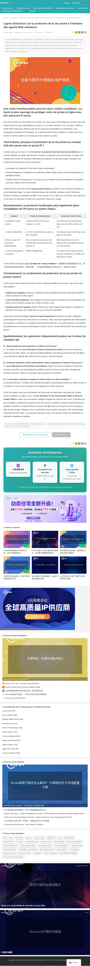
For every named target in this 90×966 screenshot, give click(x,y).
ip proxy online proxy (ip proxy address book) (22, 687)
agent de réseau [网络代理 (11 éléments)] (9, 853)
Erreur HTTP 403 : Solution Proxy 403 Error (22, 684)
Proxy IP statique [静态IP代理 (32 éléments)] (50, 853)
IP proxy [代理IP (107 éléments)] (20, 842)
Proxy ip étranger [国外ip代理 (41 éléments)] (10, 849)
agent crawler (7, 745)
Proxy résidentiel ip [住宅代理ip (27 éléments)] (10, 845)
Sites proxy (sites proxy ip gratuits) (16, 679)
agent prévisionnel (9, 741)
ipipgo (11, 32)
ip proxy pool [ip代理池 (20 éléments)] (39, 838)
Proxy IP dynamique (10, 728)
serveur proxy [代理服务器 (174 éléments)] (46, 842)
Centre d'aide (82, 8)
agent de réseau (8, 749)
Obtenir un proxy (23, 8)
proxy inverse (7, 732)
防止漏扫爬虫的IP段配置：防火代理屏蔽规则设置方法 (25, 810)
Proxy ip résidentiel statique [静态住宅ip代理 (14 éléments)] (14, 857)
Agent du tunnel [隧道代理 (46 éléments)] (24, 853)
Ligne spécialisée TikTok (42, 8)
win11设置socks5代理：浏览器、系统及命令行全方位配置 (26, 821)
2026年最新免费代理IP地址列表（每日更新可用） (24, 691)
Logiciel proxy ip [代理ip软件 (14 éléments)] (32, 842)
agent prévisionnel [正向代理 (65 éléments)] (47, 849)
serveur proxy (7, 724)
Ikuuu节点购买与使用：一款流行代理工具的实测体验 (26, 695)
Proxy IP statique (9, 753)
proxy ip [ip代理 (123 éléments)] (28, 838)
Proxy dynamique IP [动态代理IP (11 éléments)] (61, 845)
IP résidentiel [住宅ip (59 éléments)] (59, 842)
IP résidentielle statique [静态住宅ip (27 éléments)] (68, 853)
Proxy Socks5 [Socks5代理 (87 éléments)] (9, 842)
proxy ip (14, 18)
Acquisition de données (65, 8)
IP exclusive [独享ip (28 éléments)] (74, 849)
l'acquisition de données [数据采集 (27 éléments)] (28, 849)
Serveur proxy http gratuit (15, 698)
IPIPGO (4, 3)
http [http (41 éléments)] (10, 838)
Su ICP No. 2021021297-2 (52, 960)
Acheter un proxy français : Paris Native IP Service (23, 825)
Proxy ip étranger (9, 736)
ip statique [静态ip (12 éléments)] (37, 853)
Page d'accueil (7, 8)
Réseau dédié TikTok (10, 719)
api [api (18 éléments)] (5, 838)
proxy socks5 (7, 715)
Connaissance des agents (12, 11)
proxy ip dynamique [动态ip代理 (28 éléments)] (28, 845)
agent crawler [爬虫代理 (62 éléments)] (62, 849)
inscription (76, 3)
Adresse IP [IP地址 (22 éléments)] (51, 838)
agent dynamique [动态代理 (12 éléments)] (44, 845)
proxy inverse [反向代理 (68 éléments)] (77, 845)
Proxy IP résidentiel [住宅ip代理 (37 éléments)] (74, 842)
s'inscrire (66, 3)
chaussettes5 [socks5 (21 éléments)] (69, 838)
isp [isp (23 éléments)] (60, 838)
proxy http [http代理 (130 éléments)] (18, 838)
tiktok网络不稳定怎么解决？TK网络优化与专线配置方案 (24, 806)
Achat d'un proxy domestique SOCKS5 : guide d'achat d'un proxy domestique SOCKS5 (38, 817)
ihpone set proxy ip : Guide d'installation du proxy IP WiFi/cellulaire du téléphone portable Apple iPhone (44, 814)
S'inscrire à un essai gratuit (35, 435)
